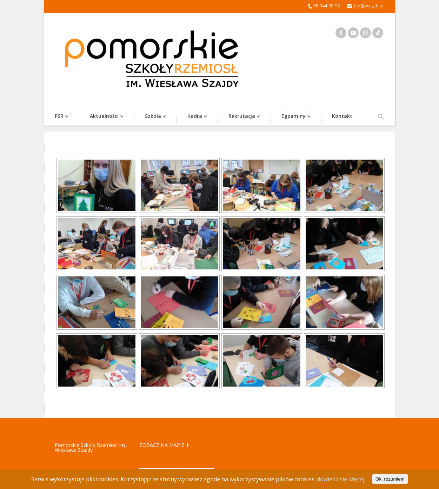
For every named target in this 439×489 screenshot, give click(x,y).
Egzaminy (292, 117)
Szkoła (151, 117)
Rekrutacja (241, 117)
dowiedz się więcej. (341, 479)
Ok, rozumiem (390, 479)
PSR (58, 117)
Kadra (194, 117)
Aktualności (103, 117)
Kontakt (342, 116)
